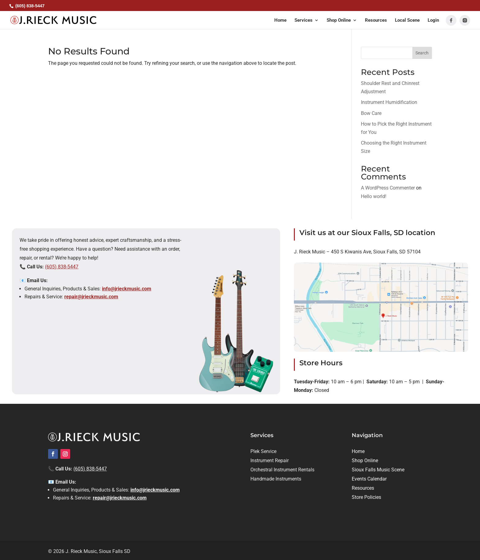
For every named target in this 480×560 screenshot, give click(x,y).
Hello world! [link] (373, 196)
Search (422, 52)
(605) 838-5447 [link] (61, 267)
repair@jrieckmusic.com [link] (91, 297)
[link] (53, 20)
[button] (306, 23)
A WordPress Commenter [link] (388, 188)
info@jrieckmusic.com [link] (126, 289)
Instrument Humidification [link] (389, 102)
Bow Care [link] (371, 113)
